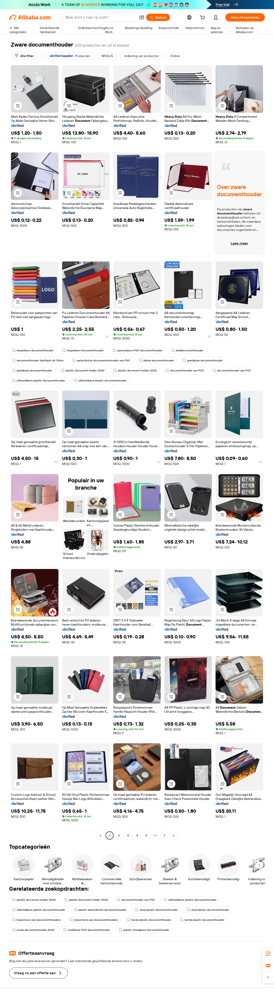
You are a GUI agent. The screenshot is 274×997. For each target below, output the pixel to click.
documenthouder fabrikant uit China (37, 360)
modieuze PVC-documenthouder (86, 930)
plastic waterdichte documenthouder (100, 910)
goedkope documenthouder (203, 360)
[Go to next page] (173, 835)
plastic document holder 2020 (83, 370)
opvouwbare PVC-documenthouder (138, 350)
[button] (141, 17)
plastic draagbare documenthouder (144, 930)
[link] (268, 954)
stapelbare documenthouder (33, 350)
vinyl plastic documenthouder (156, 910)
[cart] (203, 18)
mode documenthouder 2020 (33, 930)
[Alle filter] (24, 56)
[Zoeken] (158, 17)
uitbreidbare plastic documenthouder (38, 380)
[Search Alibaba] (100, 17)
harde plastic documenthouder (149, 920)
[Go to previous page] (100, 835)
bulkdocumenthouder (187, 350)
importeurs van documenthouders (36, 920)
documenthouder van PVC (185, 370)
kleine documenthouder (156, 360)
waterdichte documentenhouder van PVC (101, 360)
